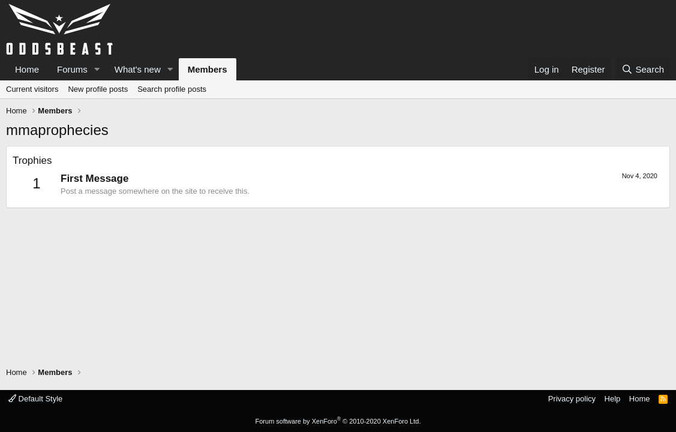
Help (613, 398)
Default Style (35, 398)
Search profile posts (171, 89)
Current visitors (32, 89)
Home (27, 69)
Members (207, 69)
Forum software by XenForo (338, 421)
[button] (97, 69)
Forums (72, 69)
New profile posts (98, 89)
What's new (138, 69)
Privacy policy (572, 398)
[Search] (642, 69)
